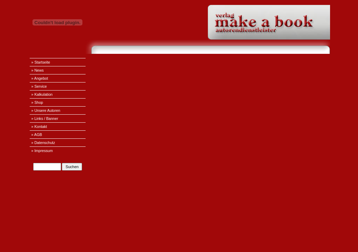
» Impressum (42, 151)
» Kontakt (39, 126)
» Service (39, 86)
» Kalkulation (42, 94)
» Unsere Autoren (45, 110)
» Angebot (39, 78)
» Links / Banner (44, 118)
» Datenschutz (43, 143)
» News (37, 70)
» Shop (37, 102)
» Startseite (40, 62)
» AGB (36, 134)
